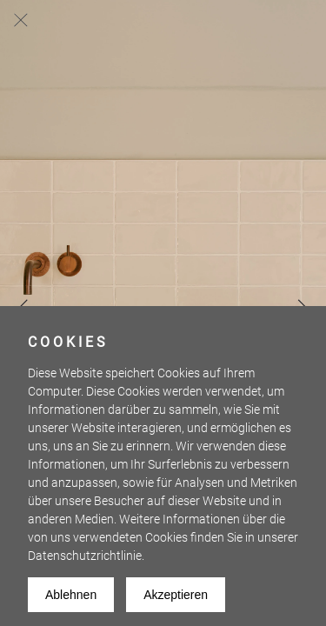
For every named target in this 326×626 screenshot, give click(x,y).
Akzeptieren (175, 595)
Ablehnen (70, 595)
